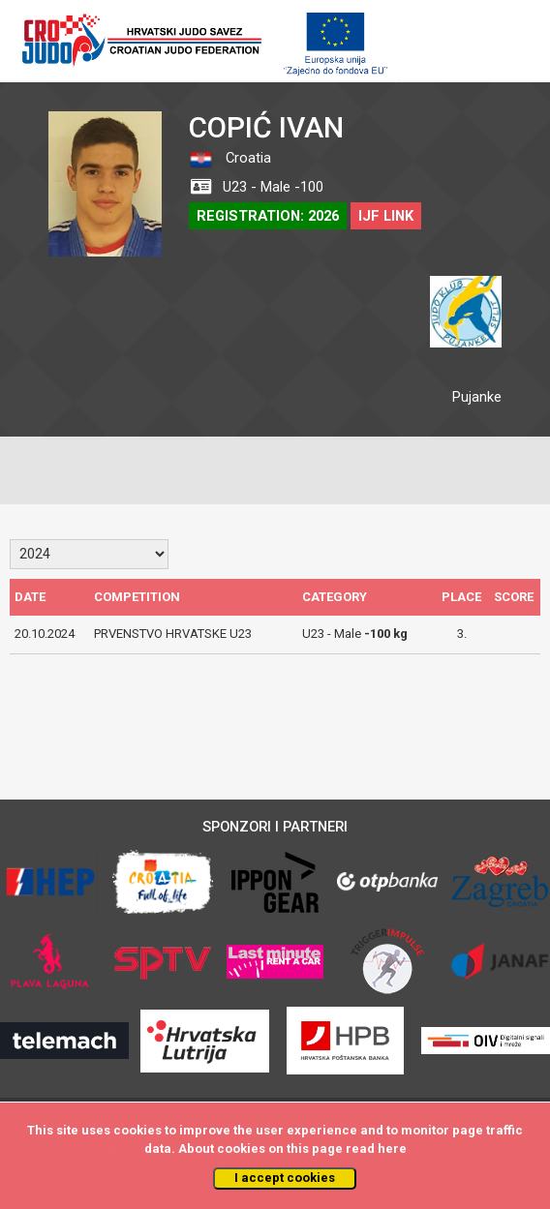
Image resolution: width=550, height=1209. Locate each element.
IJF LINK (385, 216)
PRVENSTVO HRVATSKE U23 (173, 633)
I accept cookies (284, 1177)
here (392, 1148)
